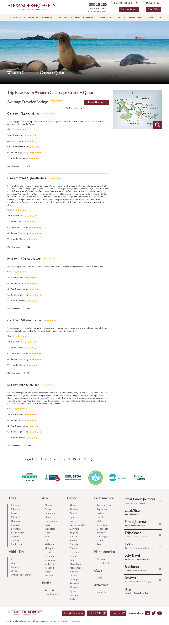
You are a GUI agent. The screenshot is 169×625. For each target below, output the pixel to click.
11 (79, 459)
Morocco (15, 517)
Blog (136, 590)
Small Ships (63, 18)
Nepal (48, 552)
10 (74, 459)
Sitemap (64, 621)
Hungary (74, 552)
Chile (99, 521)
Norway (74, 572)
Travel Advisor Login (124, 2)
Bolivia (100, 513)
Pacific (46, 583)
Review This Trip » (96, 102)
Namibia (15, 521)
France (73, 540)
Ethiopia (15, 509)
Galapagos (102, 537)
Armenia (74, 509)
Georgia (74, 544)
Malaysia (49, 544)
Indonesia (50, 529)
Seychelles (16, 529)
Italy (72, 560)
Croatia (73, 521)
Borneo (48, 509)
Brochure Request (129, 9)
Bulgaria (74, 517)
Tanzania (15, 537)
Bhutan (48, 505)
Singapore (50, 560)
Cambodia (50, 513)
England (74, 533)
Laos (47, 540)
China (48, 517)
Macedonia (75, 564)
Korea (48, 537)
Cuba (98, 571)
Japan (48, 533)
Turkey (73, 599)
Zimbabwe (16, 544)
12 (85, 459)
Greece (73, 548)
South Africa (17, 533)
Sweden (74, 595)
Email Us (118, 613)
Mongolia (50, 548)
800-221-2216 (98, 5)
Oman (14, 571)
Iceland (73, 556)
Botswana (16, 505)
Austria (73, 513)
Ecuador (101, 533)
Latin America (104, 498)
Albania (73, 505)
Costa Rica (102, 529)
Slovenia (74, 587)
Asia (45, 498)
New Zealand (52, 594)
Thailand (49, 568)
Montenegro (76, 568)
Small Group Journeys (40, 18)
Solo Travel (137, 557)
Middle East (16, 552)
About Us (154, 18)
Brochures (135, 568)
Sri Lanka (49, 564)
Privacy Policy (76, 621)
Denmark (74, 529)
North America (104, 552)
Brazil (100, 517)
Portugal (74, 579)
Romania (74, 583)
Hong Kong (51, 521)
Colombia (102, 525)
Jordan (14, 567)
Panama (101, 540)
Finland (73, 537)
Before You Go (135, 18)
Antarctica (101, 585)
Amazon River (104, 505)
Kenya (14, 513)
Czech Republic (78, 525)
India (47, 525)
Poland (73, 576)
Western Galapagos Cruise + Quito (64, 93)
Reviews (138, 579)
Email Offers (153, 9)
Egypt (14, 559)
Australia (49, 590)
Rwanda (15, 525)
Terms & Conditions (73, 613)
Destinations (15, 18)
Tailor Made (104, 18)
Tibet (47, 572)
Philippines (50, 556)
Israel (14, 563)
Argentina (102, 509)
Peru (99, 544)
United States (104, 563)
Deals (120, 18)
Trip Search (151, 2)
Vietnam (49, 576)
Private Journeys (84, 18)
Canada (101, 559)
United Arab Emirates (22, 575)
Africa (12, 498)
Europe (72, 498)
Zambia (15, 540)
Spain (73, 591)
